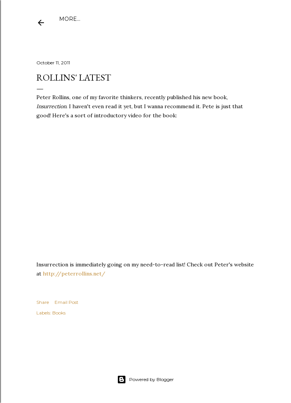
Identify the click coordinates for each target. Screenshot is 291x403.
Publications (137, 19)
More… (237, 19)
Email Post (66, 302)
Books (59, 313)
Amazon (176, 19)
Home (68, 19)
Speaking (207, 19)
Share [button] (42, 302)
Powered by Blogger (145, 379)
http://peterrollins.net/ (74, 273)
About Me (96, 19)
